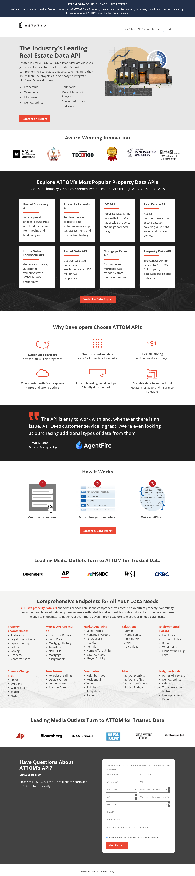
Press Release (120, 13)
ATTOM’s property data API (39, 605)
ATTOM (92, 13)
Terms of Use (88, 869)
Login (169, 25)
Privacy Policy (107, 869)
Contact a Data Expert (98, 296)
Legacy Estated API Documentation (140, 25)
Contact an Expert (35, 116)
